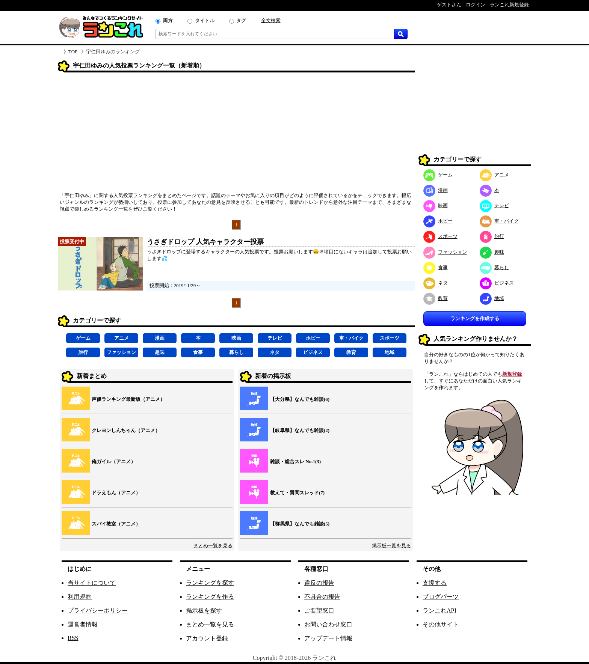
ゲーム (83, 338)
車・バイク (351, 338)
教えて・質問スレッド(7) (297, 492)
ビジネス (313, 352)
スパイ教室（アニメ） (116, 524)
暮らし (236, 352)
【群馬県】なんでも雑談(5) (299, 524)
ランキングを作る (210, 596)
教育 (351, 352)
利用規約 (80, 596)
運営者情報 (83, 624)
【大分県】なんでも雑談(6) (299, 399)
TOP (72, 51)
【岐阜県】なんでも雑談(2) (299, 430)
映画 (236, 338)
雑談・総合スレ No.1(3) (295, 461)
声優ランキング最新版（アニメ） (128, 399)
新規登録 (512, 374)
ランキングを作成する (474, 318)
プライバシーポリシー (98, 610)
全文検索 (271, 20)
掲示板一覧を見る (391, 545)
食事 (198, 352)
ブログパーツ (441, 596)
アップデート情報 (328, 638)
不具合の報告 (322, 596)
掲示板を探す (204, 610)
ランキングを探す (210, 583)
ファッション (121, 352)
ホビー (313, 338)
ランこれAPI (439, 610)
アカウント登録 (207, 638)
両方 (168, 20)
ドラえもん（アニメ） (116, 492)
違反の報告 (319, 583)
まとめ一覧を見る (213, 545)
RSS (73, 638)
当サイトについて (92, 583)
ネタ (274, 352)
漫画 (160, 338)
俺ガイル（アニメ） (114, 461)
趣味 (160, 352)
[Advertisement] (236, 134)
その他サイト (441, 624)
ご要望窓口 (319, 610)
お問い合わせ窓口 (328, 624)
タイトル (204, 20)
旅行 (83, 352)
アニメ (121, 338)
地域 (389, 352)
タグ (241, 20)
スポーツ (389, 338)
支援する (435, 583)
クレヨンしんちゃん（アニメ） (126, 430)
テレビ (274, 338)
